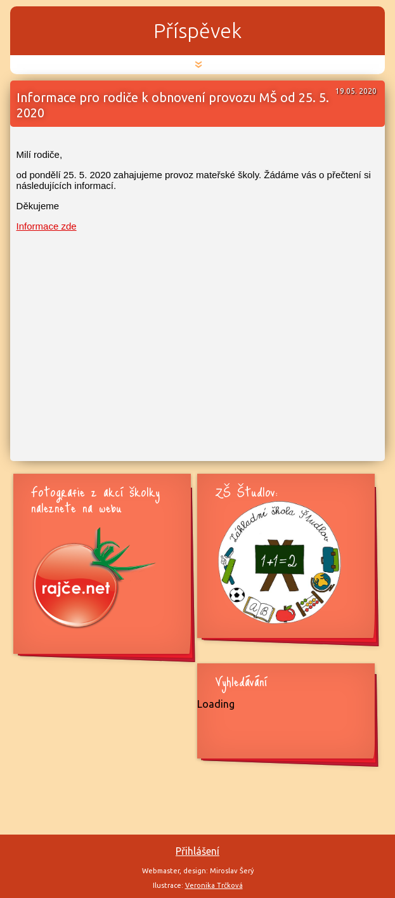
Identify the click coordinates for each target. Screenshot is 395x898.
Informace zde (46, 226)
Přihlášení (197, 851)
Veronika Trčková (214, 885)
